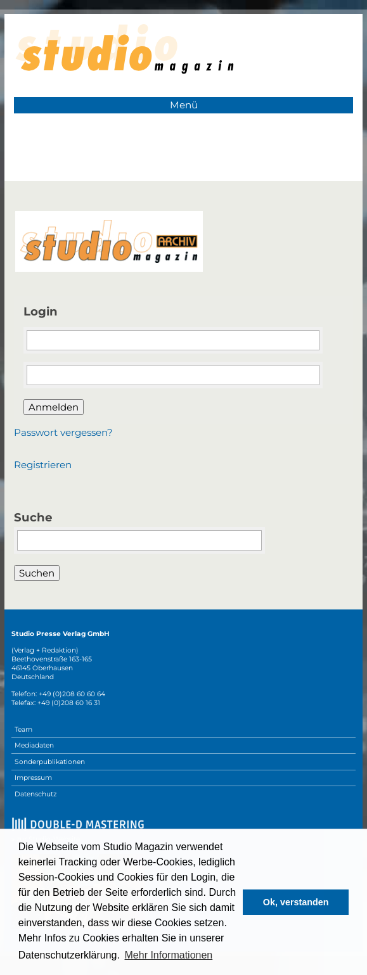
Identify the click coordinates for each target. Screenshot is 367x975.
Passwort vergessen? (63, 432)
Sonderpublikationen (50, 762)
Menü (184, 105)
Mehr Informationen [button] (169, 955)
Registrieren (43, 465)
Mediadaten (34, 745)
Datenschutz (35, 794)
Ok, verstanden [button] (296, 902)
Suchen (37, 573)
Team (23, 729)
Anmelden (54, 407)
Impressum (33, 778)
